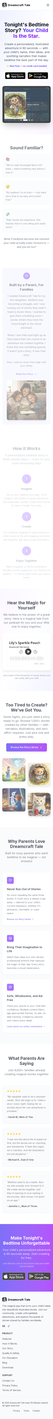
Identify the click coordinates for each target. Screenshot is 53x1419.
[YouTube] (3, 1326)
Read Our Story (26, 375)
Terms (26, 1410)
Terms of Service (11, 1390)
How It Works (9, 1343)
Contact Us (8, 1380)
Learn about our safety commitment (26, 1027)
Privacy (16, 1410)
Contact (36, 1410)
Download (7, 1367)
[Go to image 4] (32, 120)
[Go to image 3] (29, 120)
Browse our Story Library (20, 920)
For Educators (10, 1357)
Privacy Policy (10, 1385)
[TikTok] (8, 1326)
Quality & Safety (10, 1353)
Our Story (7, 1348)
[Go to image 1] (21, 120)
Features (7, 1338)
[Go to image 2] (25, 120)
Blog (4, 1362)
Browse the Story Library (26, 748)
